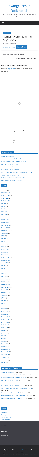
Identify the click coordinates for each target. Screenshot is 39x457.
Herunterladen (21, 47)
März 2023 (4, 246)
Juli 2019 (3, 362)
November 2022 (5, 257)
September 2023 (5, 230)
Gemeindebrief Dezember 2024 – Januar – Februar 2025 (16, 172)
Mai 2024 (3, 209)
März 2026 (4, 190)
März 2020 (4, 341)
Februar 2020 (5, 344)
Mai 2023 (3, 241)
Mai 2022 (3, 271)
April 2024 (4, 211)
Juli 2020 (3, 330)
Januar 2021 (4, 314)
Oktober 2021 (5, 290)
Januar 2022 (4, 281)
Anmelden (4, 413)
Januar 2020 (4, 346)
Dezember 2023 (5, 222)
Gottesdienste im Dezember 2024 (10, 175)
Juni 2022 (3, 268)
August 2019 (4, 360)
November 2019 (5, 352)
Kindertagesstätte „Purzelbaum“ (10, 164)
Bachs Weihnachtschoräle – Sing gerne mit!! (13, 180)
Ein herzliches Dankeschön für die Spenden (13, 178)
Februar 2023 (5, 249)
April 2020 (4, 338)
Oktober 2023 (5, 228)
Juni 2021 (3, 300)
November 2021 (5, 287)
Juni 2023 (3, 238)
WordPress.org (5, 420)
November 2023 (5, 225)
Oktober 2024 (5, 198)
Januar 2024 (4, 219)
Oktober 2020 (5, 322)
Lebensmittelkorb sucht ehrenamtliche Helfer (13, 161)
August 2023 (4, 233)
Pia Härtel (13, 43)
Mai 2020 (3, 335)
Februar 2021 (5, 311)
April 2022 (4, 273)
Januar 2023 (4, 252)
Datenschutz (4, 435)
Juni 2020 (3, 333)
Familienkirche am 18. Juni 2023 (27, 58)
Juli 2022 (3, 265)
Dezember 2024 (5, 192)
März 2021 (4, 308)
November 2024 (5, 195)
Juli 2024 (3, 203)
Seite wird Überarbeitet (7, 156)
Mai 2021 (3, 303)
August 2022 (4, 263)
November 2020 (5, 319)
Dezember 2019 (5, 349)
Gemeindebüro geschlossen (8, 167)
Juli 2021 (3, 298)
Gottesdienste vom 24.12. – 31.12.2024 (11, 159)
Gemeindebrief (7, 32)
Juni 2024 (3, 206)
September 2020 (5, 325)
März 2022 (4, 276)
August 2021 (4, 295)
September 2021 (5, 292)
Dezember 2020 (5, 317)
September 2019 (5, 357)
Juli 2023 (3, 236)
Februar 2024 (5, 217)
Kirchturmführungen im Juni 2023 (12, 54)
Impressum (4, 431)
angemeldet (11, 69)
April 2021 (4, 306)
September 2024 (5, 201)
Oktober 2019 (5, 354)
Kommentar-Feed (6, 417)
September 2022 (5, 260)
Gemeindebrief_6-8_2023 (9, 47)
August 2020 (4, 327)
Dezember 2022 (5, 255)
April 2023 (4, 244)
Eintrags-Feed (5, 415)
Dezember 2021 (5, 284)
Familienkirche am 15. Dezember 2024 (11, 169)
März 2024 (4, 214)
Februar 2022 (5, 279)
